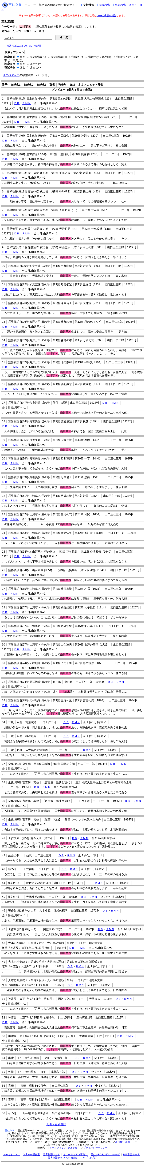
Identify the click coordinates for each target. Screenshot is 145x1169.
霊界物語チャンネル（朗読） (64, 1157)
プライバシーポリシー (95, 1147)
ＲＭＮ (26, 103)
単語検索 (120, 4)
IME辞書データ (131, 1154)
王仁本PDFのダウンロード (105, 1154)
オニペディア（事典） (75, 1154)
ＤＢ (16, 103)
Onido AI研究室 (31, 1154)
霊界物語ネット (51, 1154)
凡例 (127, 1142)
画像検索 (104, 4)
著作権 (119, 1142)
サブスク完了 (90, 1157)
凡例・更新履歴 (56, 1124)
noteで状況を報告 (106, 15)
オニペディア (11, 75)
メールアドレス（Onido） (64, 1147)
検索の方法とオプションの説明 (24, 45)
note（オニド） (11, 1154)
